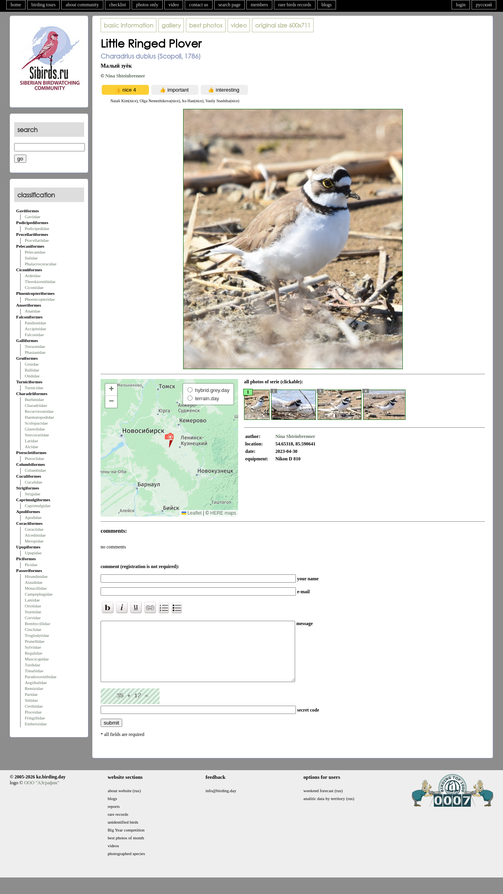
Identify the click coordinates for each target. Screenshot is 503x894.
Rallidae (32, 370)
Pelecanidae (35, 252)
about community (82, 4)
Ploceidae (33, 712)
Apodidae (33, 517)
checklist (117, 4)
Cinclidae (33, 629)
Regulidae (33, 653)
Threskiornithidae (40, 281)
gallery (171, 25)
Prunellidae (34, 641)
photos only (147, 4)
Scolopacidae (36, 423)
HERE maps (223, 513)
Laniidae (32, 600)
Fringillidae (35, 718)
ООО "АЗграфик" (41, 794)
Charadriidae (36, 405)
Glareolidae (35, 429)
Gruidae (32, 364)
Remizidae (34, 688)
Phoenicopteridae (40, 299)
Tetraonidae (35, 346)
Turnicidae (34, 387)
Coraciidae (34, 529)
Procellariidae (37, 240)
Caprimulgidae (37, 505)
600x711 (282, 25)
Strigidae (32, 493)
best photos (205, 25)
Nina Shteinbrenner (125, 76)
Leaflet (192, 513)
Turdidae (32, 664)
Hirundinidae (36, 576)
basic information (128, 25)
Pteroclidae (34, 458)
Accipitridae (35, 328)
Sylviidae (33, 647)
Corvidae (32, 617)
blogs (326, 4)
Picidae (31, 564)
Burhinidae (34, 399)
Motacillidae (36, 588)
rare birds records (294, 4)
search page (229, 4)
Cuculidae (33, 482)
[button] (169, 440)
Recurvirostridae (39, 411)
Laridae (31, 440)
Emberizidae (36, 723)
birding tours (43, 4)
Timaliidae (34, 670)
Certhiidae (34, 706)
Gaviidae (32, 216)
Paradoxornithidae (41, 676)
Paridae (31, 694)
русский (484, 4)
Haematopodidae (39, 417)
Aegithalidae (36, 682)
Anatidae (32, 311)
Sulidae (31, 258)
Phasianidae (35, 352)
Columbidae (35, 470)
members (259, 4)
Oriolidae (33, 605)
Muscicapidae (37, 659)
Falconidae (34, 334)
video (174, 4)
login (461, 4)
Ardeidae (32, 275)
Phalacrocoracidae (41, 263)
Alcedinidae (35, 535)
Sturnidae (33, 611)
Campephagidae (39, 594)
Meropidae (34, 541)
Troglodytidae (37, 635)
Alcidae (31, 446)
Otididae (32, 375)
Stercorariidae (37, 434)
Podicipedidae (37, 228)
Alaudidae (33, 582)
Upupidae (33, 552)
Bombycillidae (37, 623)
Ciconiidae (34, 287)
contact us (198, 4)
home (16, 4)
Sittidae (31, 700)
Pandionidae (35, 322)
